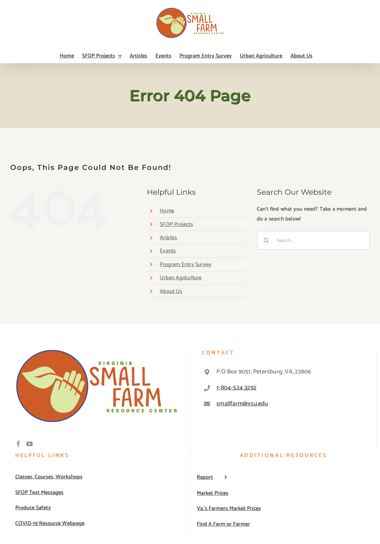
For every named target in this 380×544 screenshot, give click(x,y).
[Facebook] (18, 444)
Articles (168, 237)
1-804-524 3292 (236, 388)
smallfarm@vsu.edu (242, 404)
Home (167, 210)
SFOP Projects (176, 224)
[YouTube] (29, 444)
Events (168, 251)
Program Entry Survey (185, 264)
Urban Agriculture (181, 277)
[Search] (266, 240)
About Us (171, 291)
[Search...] (313, 240)
